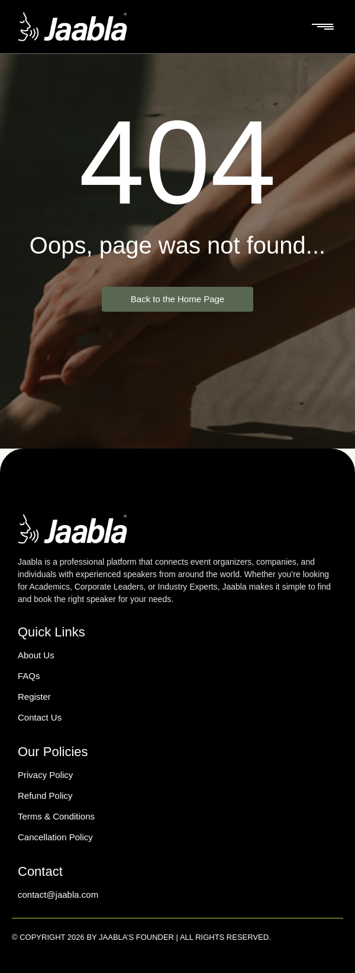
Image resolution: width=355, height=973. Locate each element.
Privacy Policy (45, 775)
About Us (36, 655)
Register (34, 697)
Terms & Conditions (56, 816)
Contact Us (40, 717)
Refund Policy (45, 795)
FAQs (29, 676)
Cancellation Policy (55, 837)
